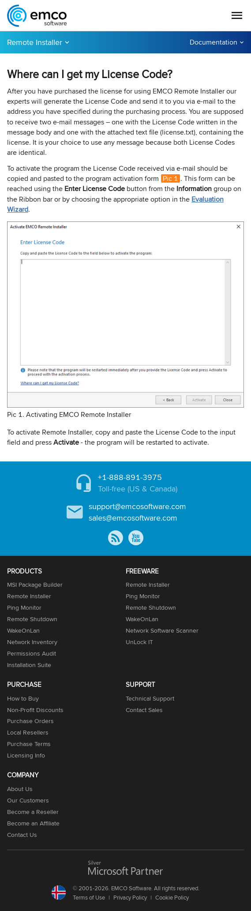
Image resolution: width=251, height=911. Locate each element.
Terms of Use (89, 897)
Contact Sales (144, 709)
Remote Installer (34, 42)
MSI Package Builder (35, 584)
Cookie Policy (172, 897)
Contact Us (22, 834)
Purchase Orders (30, 720)
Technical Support (150, 698)
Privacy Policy (130, 897)
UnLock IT (139, 641)
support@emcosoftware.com (137, 506)
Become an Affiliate (33, 823)
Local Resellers (28, 732)
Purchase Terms (29, 743)
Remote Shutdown (32, 619)
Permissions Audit (31, 653)
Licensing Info (26, 755)
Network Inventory (32, 641)
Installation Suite (29, 664)
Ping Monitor (24, 607)
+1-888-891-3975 (130, 477)
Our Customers (28, 800)
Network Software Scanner (162, 630)
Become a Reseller (33, 811)
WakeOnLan (23, 630)
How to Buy (23, 698)
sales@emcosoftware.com (133, 518)
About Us (20, 788)
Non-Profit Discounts (35, 709)
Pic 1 (170, 178)
